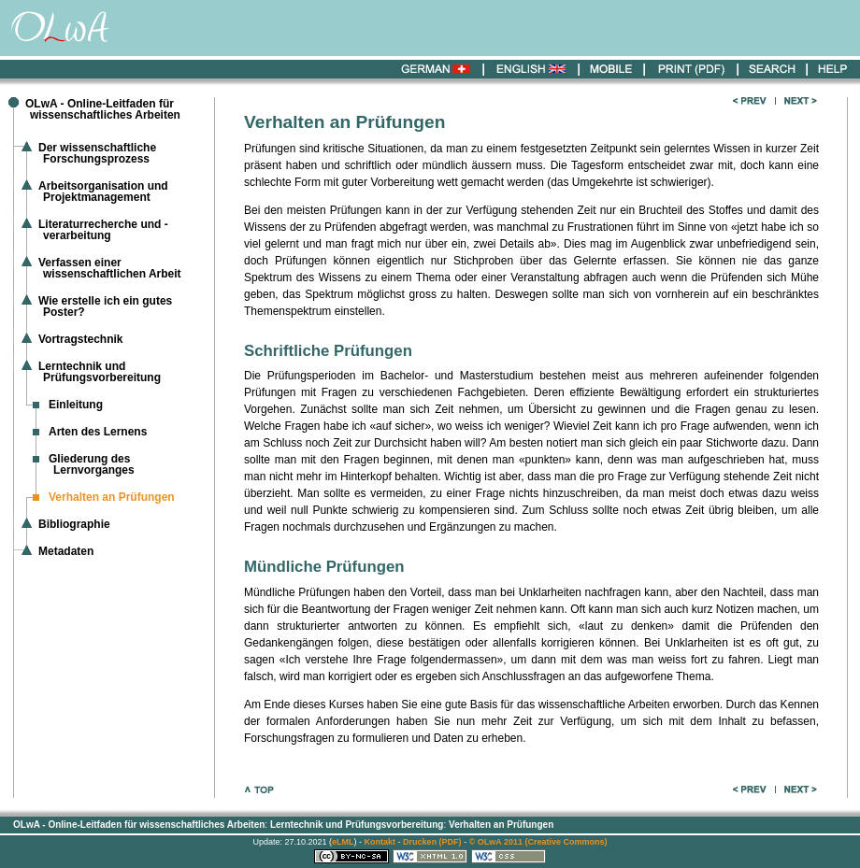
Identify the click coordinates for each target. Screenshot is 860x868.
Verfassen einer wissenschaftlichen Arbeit (109, 268)
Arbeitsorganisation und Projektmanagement (103, 191)
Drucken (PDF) (432, 842)
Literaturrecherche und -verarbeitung (103, 230)
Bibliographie (74, 524)
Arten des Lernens (98, 431)
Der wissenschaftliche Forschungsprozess (97, 153)
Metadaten (65, 551)
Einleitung (76, 404)
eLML (343, 842)
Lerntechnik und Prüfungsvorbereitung (99, 372)
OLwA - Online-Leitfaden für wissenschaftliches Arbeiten (102, 109)
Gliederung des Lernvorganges (92, 464)
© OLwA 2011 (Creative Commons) (538, 842)
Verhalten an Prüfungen (501, 824)
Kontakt (380, 842)
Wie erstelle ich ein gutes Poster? (105, 306)
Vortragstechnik (80, 339)
